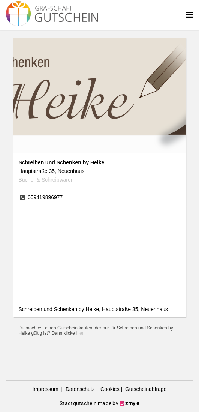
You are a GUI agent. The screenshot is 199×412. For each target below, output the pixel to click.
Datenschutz (79, 389)
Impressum (46, 389)
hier (79, 333)
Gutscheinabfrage (145, 389)
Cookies (109, 389)
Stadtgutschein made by (99, 403)
